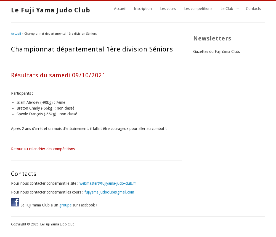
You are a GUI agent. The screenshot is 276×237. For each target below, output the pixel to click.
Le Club (227, 9)
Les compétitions (198, 8)
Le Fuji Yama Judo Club (50, 10)
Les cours (168, 8)
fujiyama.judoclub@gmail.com (109, 192)
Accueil (120, 8)
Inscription (143, 8)
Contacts (253, 8)
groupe (65, 205)
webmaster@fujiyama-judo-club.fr (107, 183)
